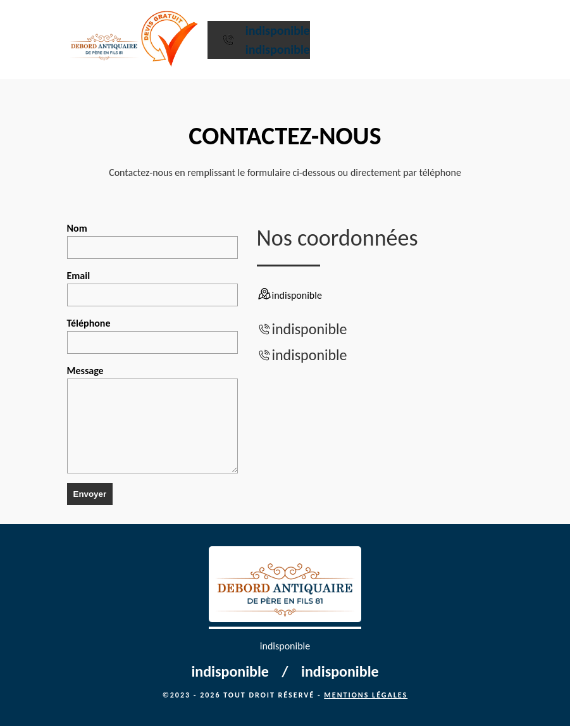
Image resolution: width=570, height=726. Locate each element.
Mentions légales (365, 695)
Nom (152, 240)
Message (152, 419)
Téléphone (152, 335)
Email (152, 288)
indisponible (277, 30)
